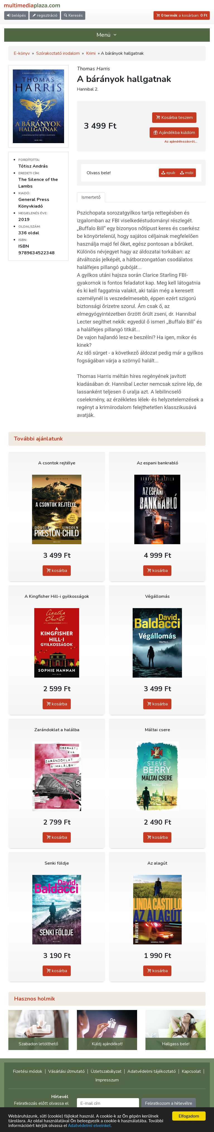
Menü (107, 35)
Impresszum (107, 1080)
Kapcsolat (191, 1071)
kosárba (56, 571)
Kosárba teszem (174, 118)
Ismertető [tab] (91, 197)
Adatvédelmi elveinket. (90, 1126)
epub (168, 172)
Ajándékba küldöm (174, 133)
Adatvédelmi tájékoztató (151, 1071)
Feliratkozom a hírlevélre (168, 1103)
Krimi (91, 53)
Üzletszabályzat (106, 1071)
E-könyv (22, 53)
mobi (186, 172)
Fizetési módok (27, 1071)
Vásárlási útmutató (66, 1071)
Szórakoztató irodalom (58, 53)
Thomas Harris (93, 68)
